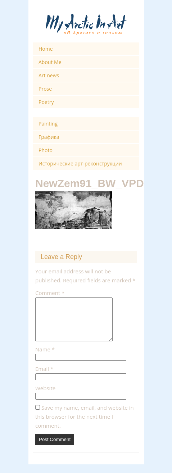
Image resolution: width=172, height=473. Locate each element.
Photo (46, 150)
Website (45, 396)
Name (45, 357)
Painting (48, 123)
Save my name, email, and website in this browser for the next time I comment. (84, 425)
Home (46, 48)
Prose (45, 88)
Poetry (46, 102)
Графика (49, 136)
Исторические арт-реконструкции (80, 163)
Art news (49, 75)
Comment (49, 292)
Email (44, 377)
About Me (50, 62)
